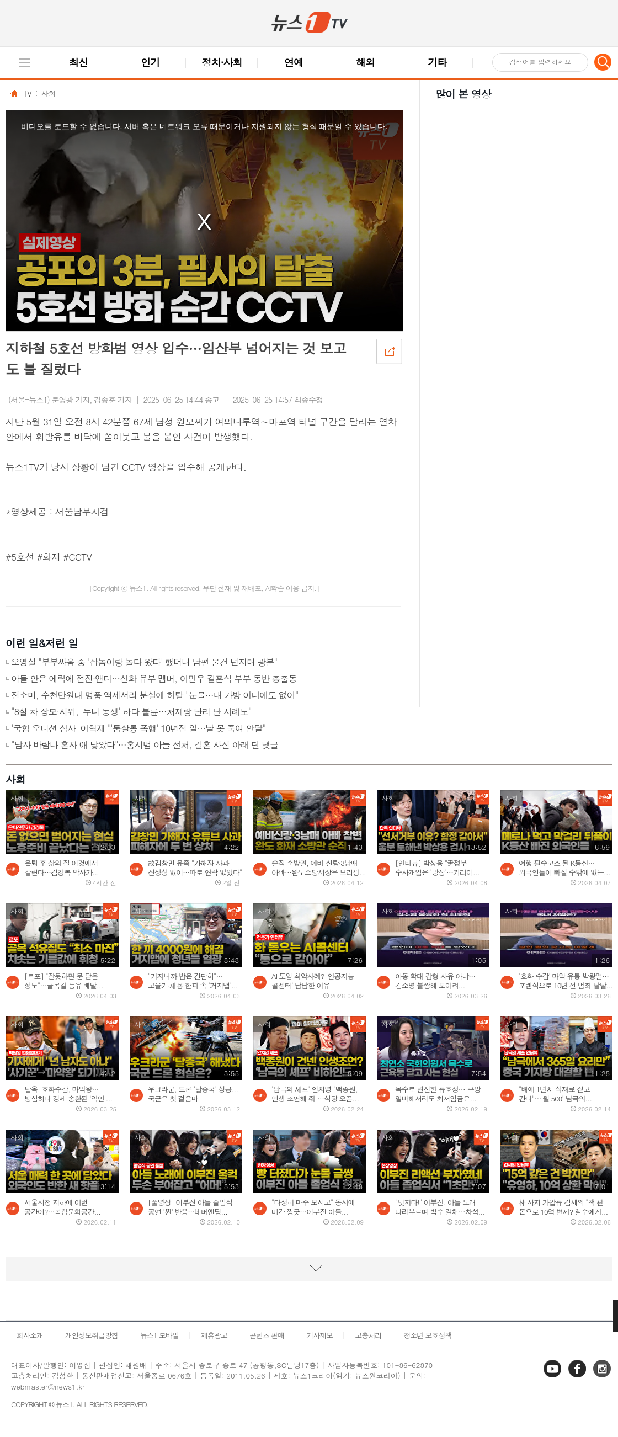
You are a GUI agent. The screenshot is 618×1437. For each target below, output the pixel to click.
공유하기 (389, 351)
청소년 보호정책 (427, 1335)
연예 (293, 62)
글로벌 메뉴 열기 (24, 62)
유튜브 (553, 1376)
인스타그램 (603, 1376)
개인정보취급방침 (91, 1335)
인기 (150, 62)
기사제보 (319, 1335)
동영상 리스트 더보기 (309, 1269)
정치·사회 (222, 62)
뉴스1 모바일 (159, 1335)
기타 (437, 62)
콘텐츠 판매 (266, 1335)
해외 (365, 62)
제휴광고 (214, 1335)
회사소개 (30, 1335)
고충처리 (368, 1335)
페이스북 (578, 1376)
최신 (78, 62)
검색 (603, 61)
